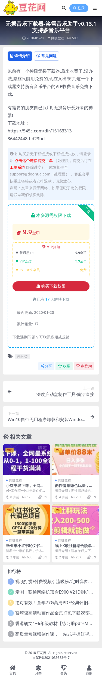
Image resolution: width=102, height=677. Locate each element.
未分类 (22, 356)
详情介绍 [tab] (20, 55)
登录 (79, 8)
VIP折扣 (51, 247)
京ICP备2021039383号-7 (51, 657)
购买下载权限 (51, 286)
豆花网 (42, 652)
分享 (46, 366)
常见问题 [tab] (46, 55)
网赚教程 (57, 38)
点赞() (84, 366)
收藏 (64, 366)
